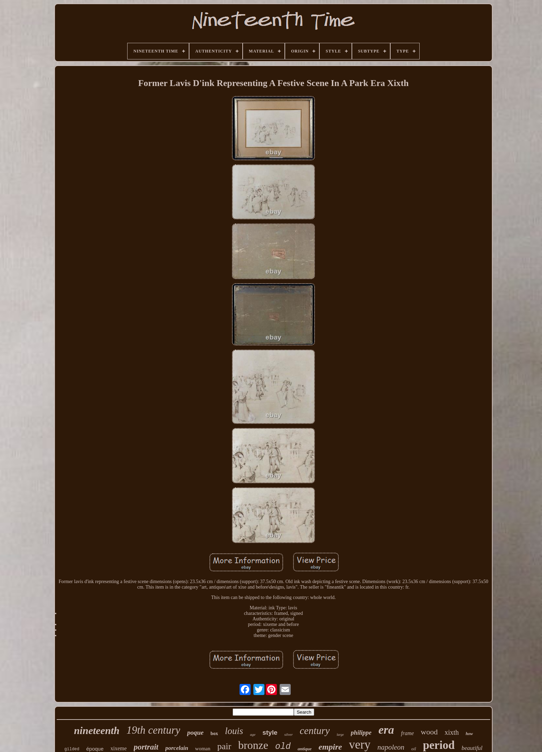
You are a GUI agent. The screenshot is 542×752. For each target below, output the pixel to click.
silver (288, 734)
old (283, 747)
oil (413, 748)
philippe (361, 732)
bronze (253, 745)
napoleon (390, 747)
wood (429, 731)
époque (95, 749)
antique (304, 748)
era (386, 729)
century (315, 730)
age (252, 734)
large (340, 734)
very (359, 744)
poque (195, 732)
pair (224, 746)
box (214, 733)
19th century (153, 730)
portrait (146, 747)
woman (202, 748)
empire (330, 746)
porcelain (176, 748)
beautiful (471, 748)
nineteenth (97, 730)
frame (407, 733)
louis (234, 731)
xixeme (119, 748)
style (269, 732)
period (439, 745)
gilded (71, 749)
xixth (452, 732)
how (469, 733)
